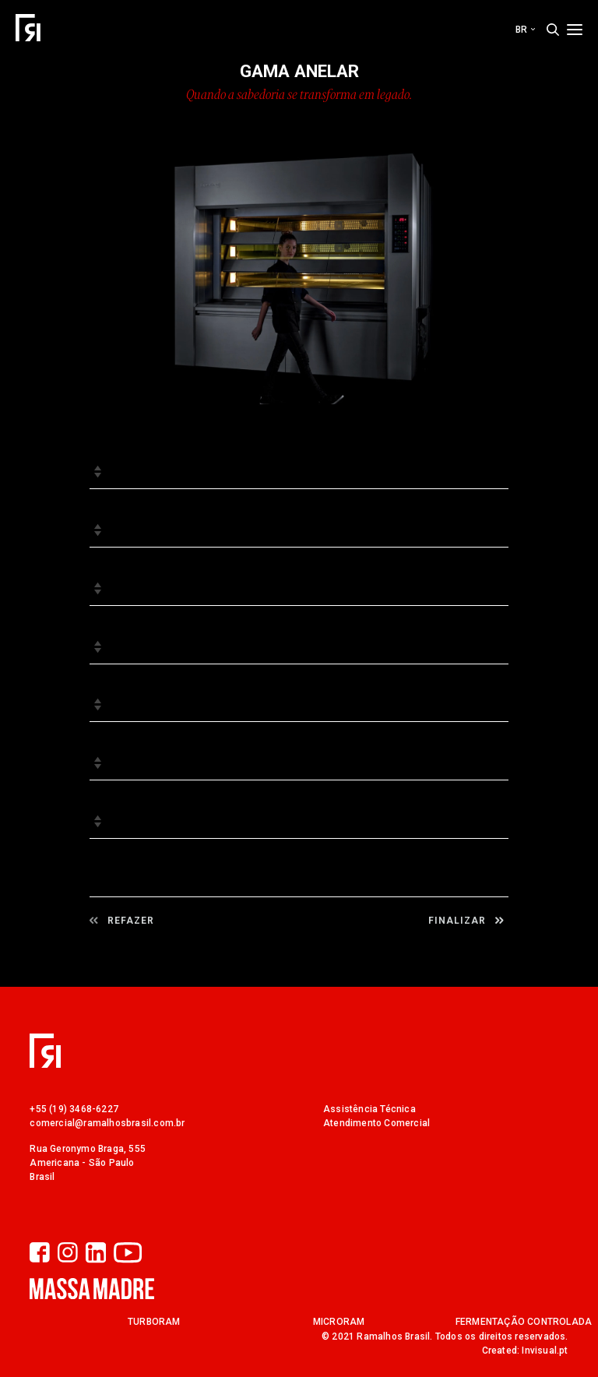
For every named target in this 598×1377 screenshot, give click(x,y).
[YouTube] (128, 1254)
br (525, 29)
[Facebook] (44, 1254)
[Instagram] (72, 1254)
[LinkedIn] (100, 1254)
